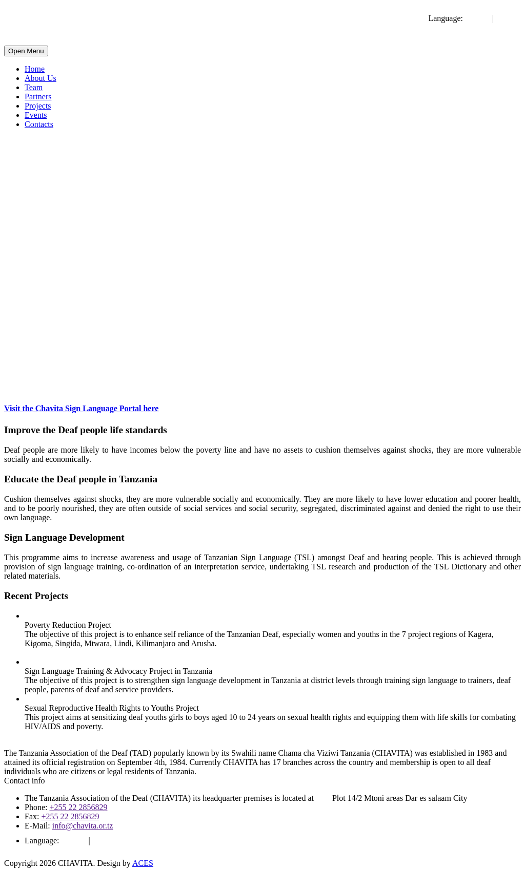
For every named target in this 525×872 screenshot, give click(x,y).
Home (35, 69)
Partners (38, 96)
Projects (38, 105)
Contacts (39, 124)
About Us (40, 78)
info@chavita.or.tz (82, 825)
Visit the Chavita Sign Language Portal (81, 408)
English (477, 18)
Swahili (508, 18)
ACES (142, 863)
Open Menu (26, 51)
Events (36, 115)
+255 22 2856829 (78, 807)
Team (34, 87)
